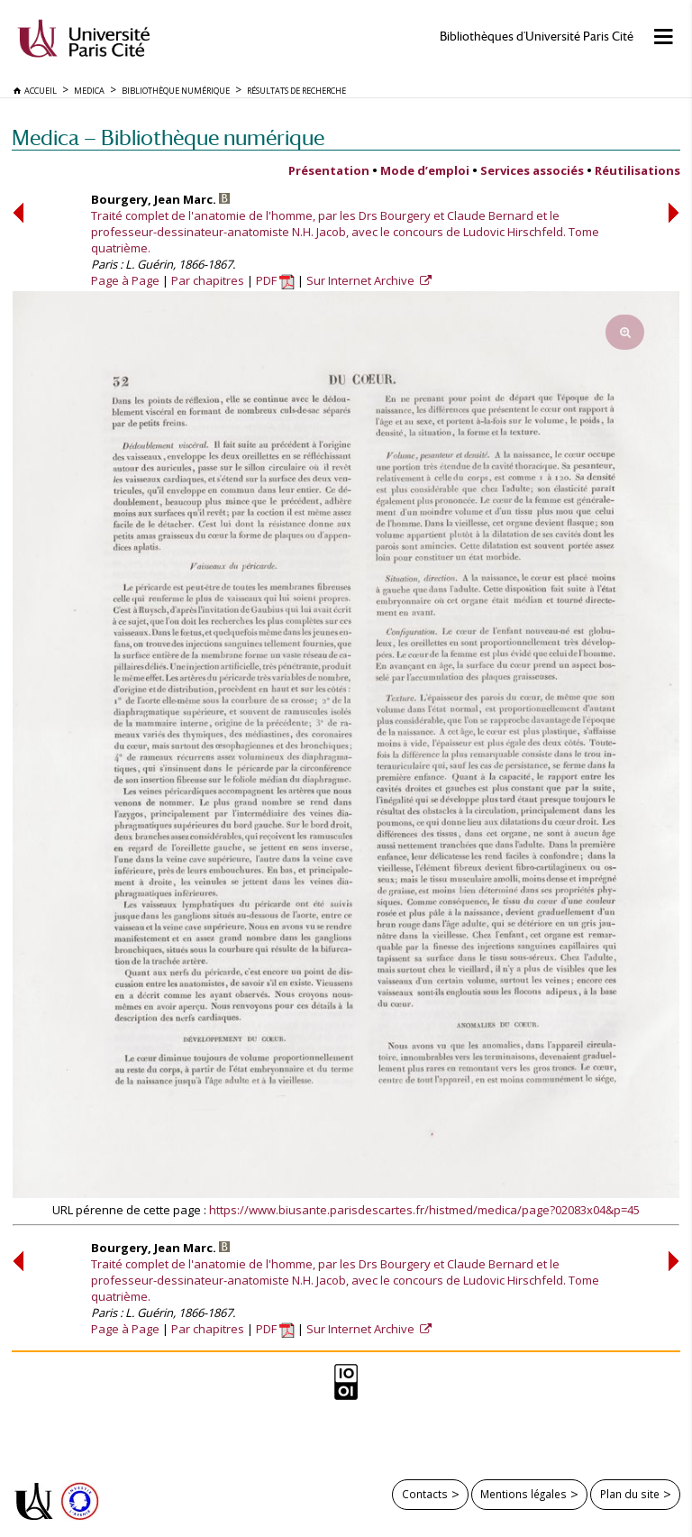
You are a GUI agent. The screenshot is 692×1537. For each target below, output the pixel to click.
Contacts (425, 1494)
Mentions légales (523, 1494)
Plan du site (630, 1494)
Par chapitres (207, 280)
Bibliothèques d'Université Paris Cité (536, 36)
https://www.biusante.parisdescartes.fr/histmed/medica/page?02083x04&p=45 (424, 1210)
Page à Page (125, 280)
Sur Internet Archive (361, 280)
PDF (275, 280)
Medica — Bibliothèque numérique (168, 137)
